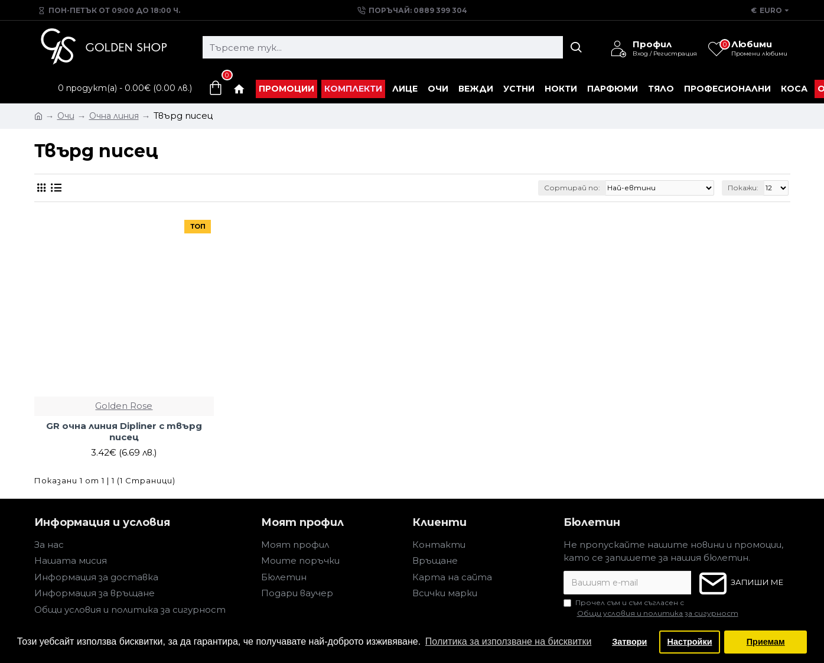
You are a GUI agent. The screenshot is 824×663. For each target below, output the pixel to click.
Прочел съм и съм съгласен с (652, 608)
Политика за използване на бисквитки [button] (508, 641)
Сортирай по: (572, 187)
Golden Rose (123, 405)
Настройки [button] (689, 641)
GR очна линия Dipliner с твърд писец (124, 431)
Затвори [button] (629, 641)
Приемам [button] (766, 641)
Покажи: (743, 187)
